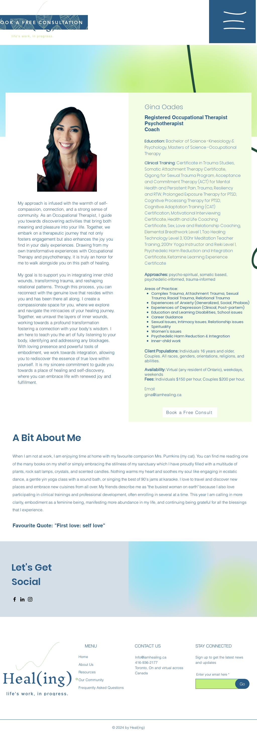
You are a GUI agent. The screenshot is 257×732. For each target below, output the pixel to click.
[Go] (242, 684)
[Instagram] (30, 599)
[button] (234, 20)
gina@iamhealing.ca (163, 394)
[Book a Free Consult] (190, 412)
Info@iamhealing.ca (150, 657)
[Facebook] (15, 599)
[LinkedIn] (22, 599)
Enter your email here (211, 674)
